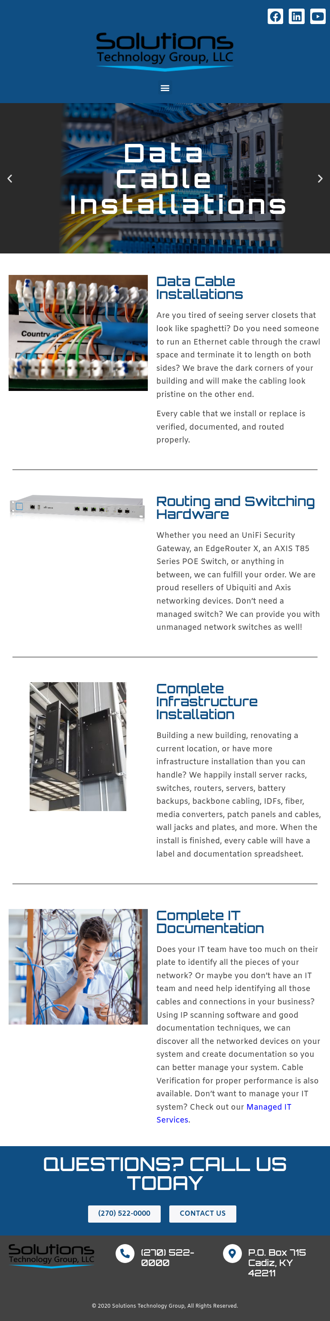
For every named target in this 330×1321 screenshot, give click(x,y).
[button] (165, 87)
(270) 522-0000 (167, 1257)
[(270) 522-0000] (125, 1253)
